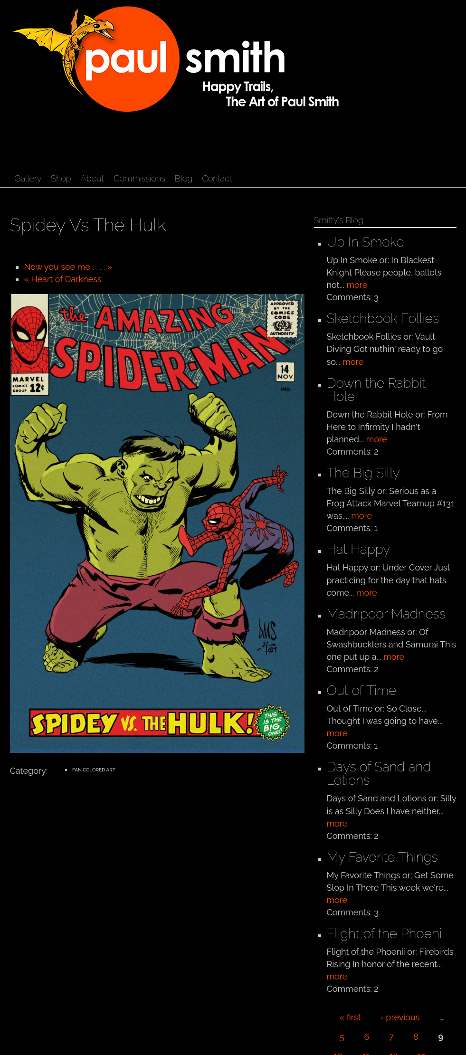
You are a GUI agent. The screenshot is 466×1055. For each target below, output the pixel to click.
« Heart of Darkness (63, 279)
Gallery (28, 178)
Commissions (139, 178)
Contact (217, 178)
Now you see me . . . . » (68, 267)
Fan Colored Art (93, 769)
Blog (183, 178)
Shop (61, 178)
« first (350, 1017)
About (92, 178)
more (356, 285)
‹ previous (399, 1017)
